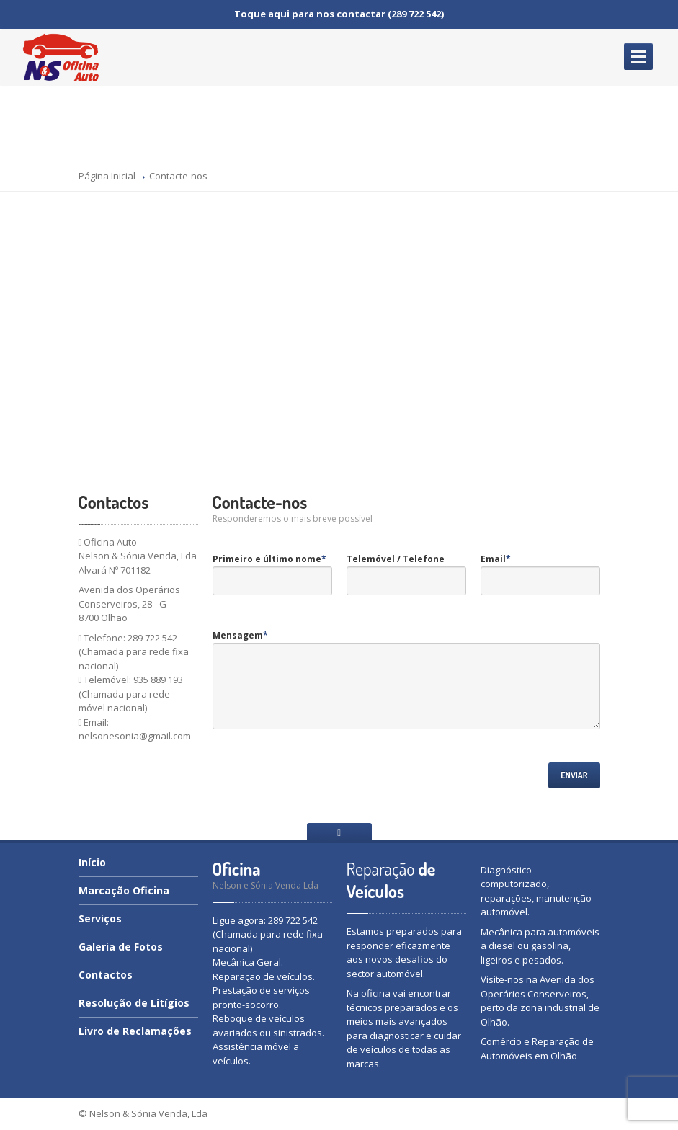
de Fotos (121, 946)
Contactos (106, 975)
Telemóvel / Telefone (396, 559)
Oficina (124, 890)
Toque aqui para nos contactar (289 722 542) (339, 13)
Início (92, 863)
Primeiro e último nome (269, 559)
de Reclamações (135, 1031)
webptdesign (567, 1113)
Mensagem (240, 635)
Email (496, 559)
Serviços (100, 918)
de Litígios (134, 1003)
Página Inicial (107, 175)
